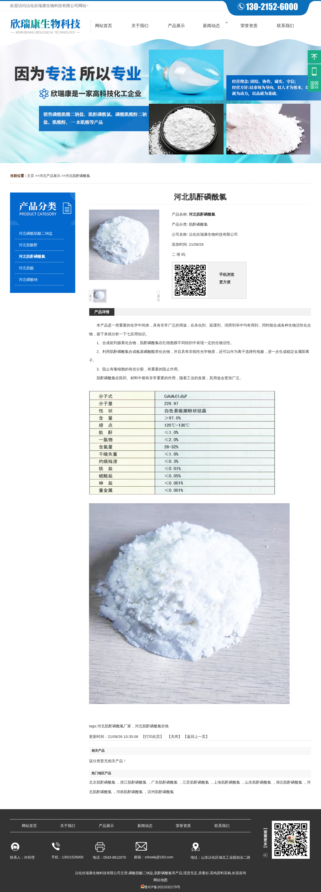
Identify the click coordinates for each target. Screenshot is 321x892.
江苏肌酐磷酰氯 (196, 782)
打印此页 (152, 736)
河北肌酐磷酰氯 (77, 176)
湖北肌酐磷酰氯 (289, 782)
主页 (30, 176)
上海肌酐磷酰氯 (227, 782)
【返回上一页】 (196, 736)
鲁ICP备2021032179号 (162, 887)
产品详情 (101, 312)
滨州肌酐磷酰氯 (160, 792)
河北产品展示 (49, 176)
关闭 (174, 736)
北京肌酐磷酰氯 (102, 782)
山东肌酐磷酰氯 (258, 782)
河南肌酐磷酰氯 (129, 792)
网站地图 (160, 880)
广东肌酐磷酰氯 (164, 782)
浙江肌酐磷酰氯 (133, 782)
